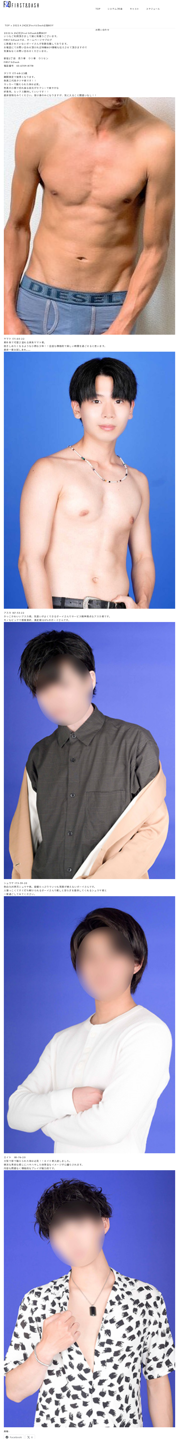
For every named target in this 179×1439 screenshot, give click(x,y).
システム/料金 (115, 8)
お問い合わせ (102, 29)
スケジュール (153, 8)
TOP (98, 8)
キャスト (134, 8)
